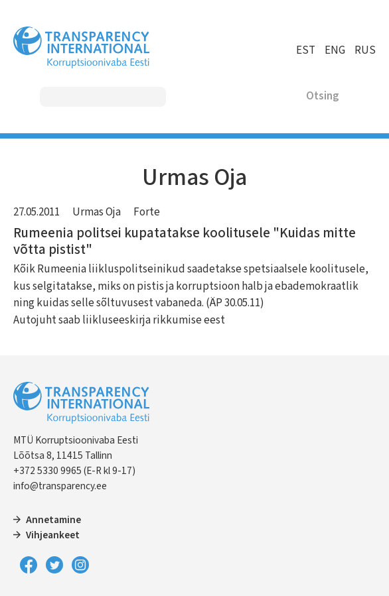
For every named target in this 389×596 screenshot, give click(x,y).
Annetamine (53, 519)
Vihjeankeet (53, 535)
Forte (146, 212)
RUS (365, 50)
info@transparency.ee (60, 486)
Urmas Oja (96, 212)
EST (305, 50)
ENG (335, 50)
